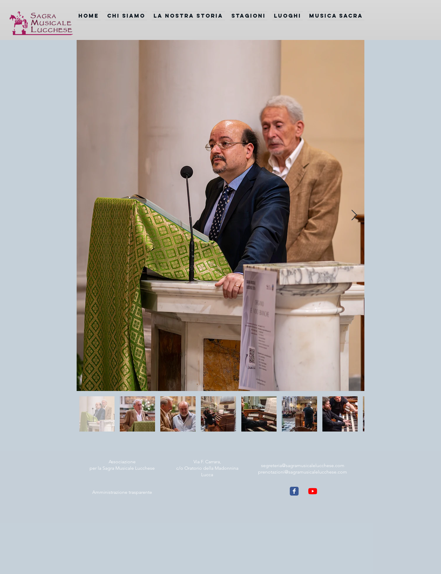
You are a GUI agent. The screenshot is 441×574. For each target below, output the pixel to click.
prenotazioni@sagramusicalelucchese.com (302, 472)
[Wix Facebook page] (294, 491)
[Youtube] (312, 491)
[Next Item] (354, 215)
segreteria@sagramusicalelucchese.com (302, 465)
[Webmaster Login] (208, 500)
